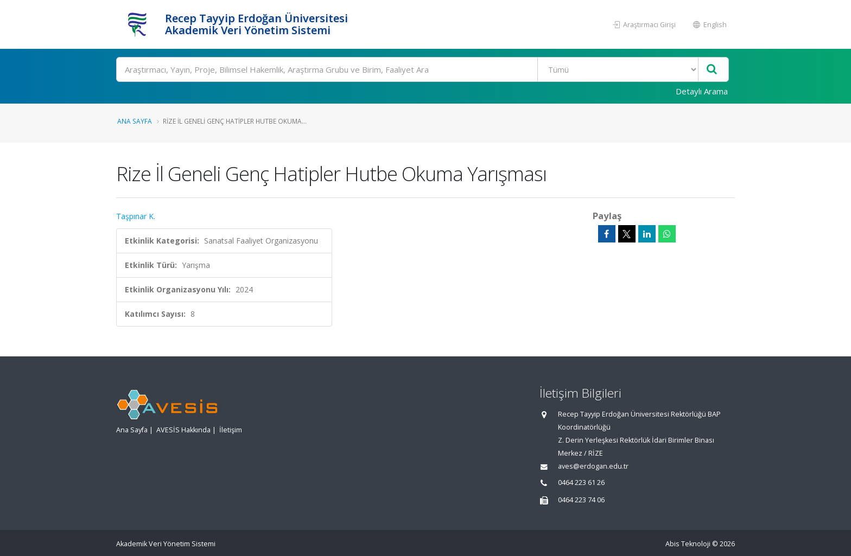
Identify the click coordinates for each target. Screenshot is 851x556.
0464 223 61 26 (581, 482)
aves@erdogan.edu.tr (593, 466)
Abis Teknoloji (687, 543)
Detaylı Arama (702, 91)
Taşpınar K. (135, 216)
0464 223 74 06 (581, 499)
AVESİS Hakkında (183, 429)
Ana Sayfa (134, 121)
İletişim (230, 429)
